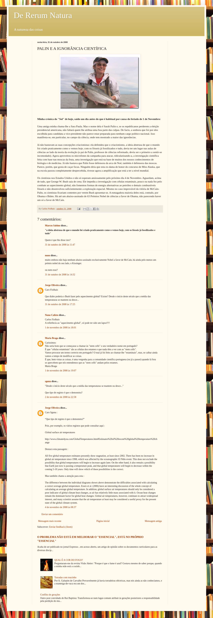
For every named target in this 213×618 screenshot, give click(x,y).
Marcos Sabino (52, 225)
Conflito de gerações (50, 594)
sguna (48, 381)
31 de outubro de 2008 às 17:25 (60, 304)
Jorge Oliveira (52, 285)
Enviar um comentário (52, 514)
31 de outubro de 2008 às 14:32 (60, 274)
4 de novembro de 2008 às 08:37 (60, 507)
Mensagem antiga (153, 521)
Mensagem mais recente (49, 521)
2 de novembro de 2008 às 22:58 (60, 397)
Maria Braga (51, 338)
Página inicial (103, 521)
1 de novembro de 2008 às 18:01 (60, 327)
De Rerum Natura (43, 15)
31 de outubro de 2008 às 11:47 (60, 244)
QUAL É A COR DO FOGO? (68, 560)
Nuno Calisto (51, 315)
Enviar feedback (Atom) (60, 527)
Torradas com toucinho (65, 577)
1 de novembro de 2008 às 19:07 (60, 370)
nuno (47, 255)
